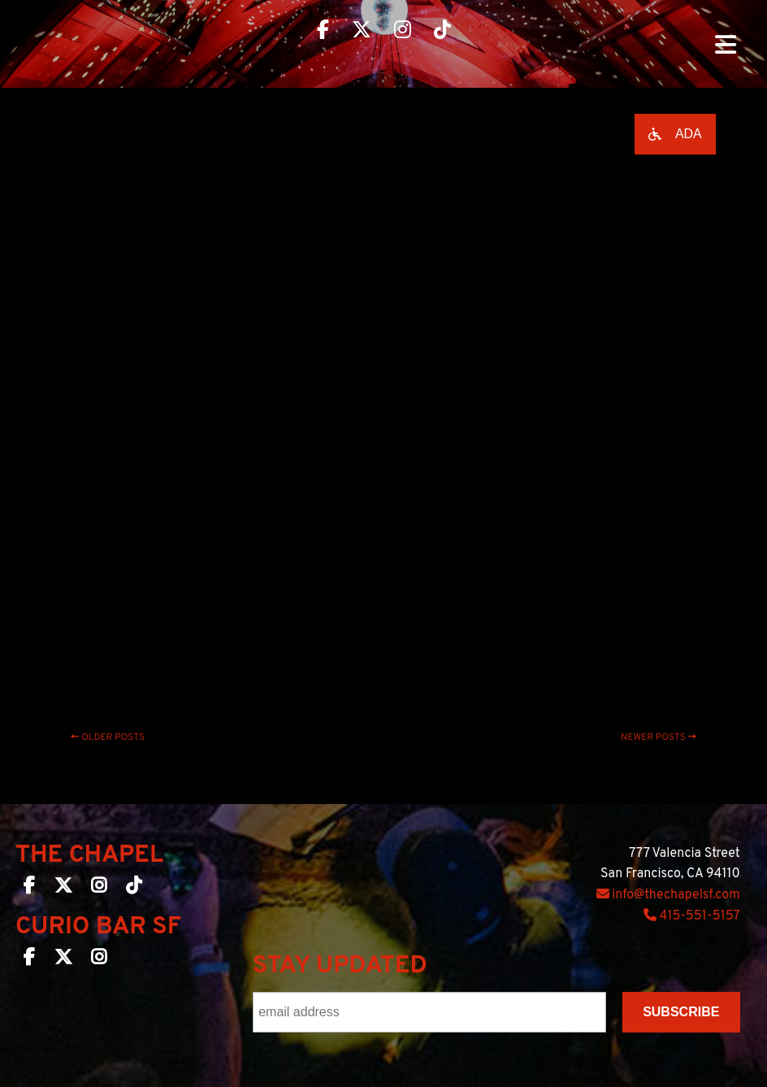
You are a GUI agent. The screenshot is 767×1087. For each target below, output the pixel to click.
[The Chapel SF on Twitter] (63, 888)
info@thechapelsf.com (668, 895)
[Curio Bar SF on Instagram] (99, 960)
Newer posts (659, 737)
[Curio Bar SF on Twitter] (63, 960)
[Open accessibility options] (675, 134)
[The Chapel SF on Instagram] (99, 888)
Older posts (108, 737)
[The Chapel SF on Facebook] (29, 888)
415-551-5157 (692, 916)
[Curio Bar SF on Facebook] (29, 960)
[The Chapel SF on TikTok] (134, 888)
